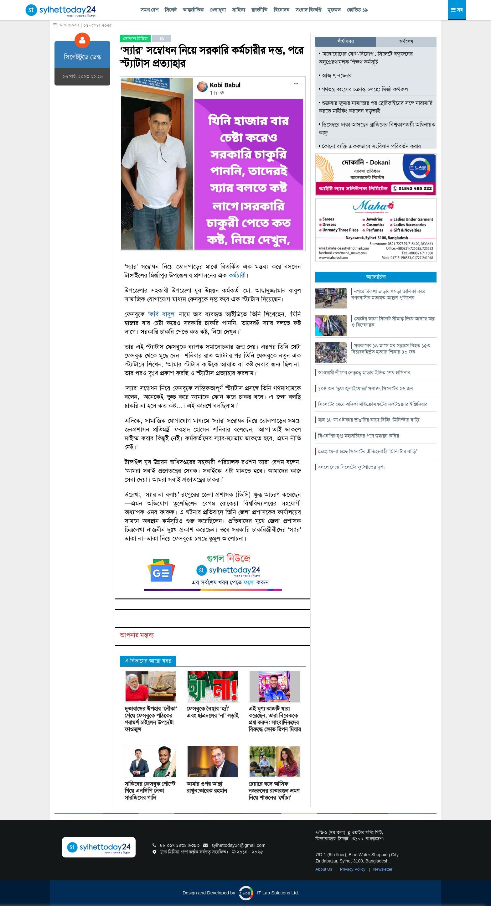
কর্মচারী (237, 275)
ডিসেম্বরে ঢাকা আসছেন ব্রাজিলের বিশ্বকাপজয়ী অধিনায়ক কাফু (377, 129)
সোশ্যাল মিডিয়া (135, 38)
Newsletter (382, 869)
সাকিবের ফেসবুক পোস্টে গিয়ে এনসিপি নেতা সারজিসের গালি (150, 790)
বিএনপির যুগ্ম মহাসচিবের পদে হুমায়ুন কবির (358, 435)
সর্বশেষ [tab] (406, 41)
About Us (324, 869)
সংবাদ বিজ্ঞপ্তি (308, 10)
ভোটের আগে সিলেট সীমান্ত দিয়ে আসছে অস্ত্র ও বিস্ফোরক (393, 321)
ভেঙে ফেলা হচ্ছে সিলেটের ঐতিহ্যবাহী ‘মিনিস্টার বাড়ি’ (367, 451)
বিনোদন (281, 10)
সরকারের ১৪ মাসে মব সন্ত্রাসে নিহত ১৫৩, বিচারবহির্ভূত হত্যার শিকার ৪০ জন (391, 348)
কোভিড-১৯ (357, 10)
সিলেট (171, 10)
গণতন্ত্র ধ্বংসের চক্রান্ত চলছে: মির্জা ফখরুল (363, 89)
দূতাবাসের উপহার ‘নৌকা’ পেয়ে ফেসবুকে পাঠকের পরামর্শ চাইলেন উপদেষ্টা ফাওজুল (151, 719)
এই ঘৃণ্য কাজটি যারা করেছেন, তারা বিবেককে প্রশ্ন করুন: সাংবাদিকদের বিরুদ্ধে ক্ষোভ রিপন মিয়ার (275, 719)
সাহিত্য (238, 10)
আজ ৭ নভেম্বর (335, 75)
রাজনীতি (259, 10)
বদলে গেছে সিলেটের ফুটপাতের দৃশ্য (351, 467)
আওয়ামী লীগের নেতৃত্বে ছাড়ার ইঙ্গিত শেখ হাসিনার (364, 372)
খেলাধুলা (218, 10)
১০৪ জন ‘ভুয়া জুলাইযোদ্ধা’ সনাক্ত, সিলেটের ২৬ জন (365, 388)
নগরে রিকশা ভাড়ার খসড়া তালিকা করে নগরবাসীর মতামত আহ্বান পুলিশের (388, 294)
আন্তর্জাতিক (193, 10)
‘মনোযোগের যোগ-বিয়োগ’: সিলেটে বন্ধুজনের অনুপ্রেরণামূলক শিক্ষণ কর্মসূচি (366, 58)
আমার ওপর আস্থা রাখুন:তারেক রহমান (207, 787)
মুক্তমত (334, 10)
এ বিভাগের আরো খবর (148, 661)
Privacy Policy (353, 869)
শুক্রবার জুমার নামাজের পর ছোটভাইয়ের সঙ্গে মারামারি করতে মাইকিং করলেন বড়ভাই (375, 107)
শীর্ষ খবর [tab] (346, 41)
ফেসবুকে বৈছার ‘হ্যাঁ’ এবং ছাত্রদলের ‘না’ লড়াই (213, 712)
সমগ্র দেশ (149, 10)
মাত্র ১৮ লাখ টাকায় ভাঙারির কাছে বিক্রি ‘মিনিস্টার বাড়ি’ (369, 420)
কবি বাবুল (161, 314)
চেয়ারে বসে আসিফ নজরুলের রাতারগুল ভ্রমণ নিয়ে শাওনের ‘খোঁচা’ (274, 790)
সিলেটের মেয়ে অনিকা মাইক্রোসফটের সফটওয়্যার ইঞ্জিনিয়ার (372, 404)
